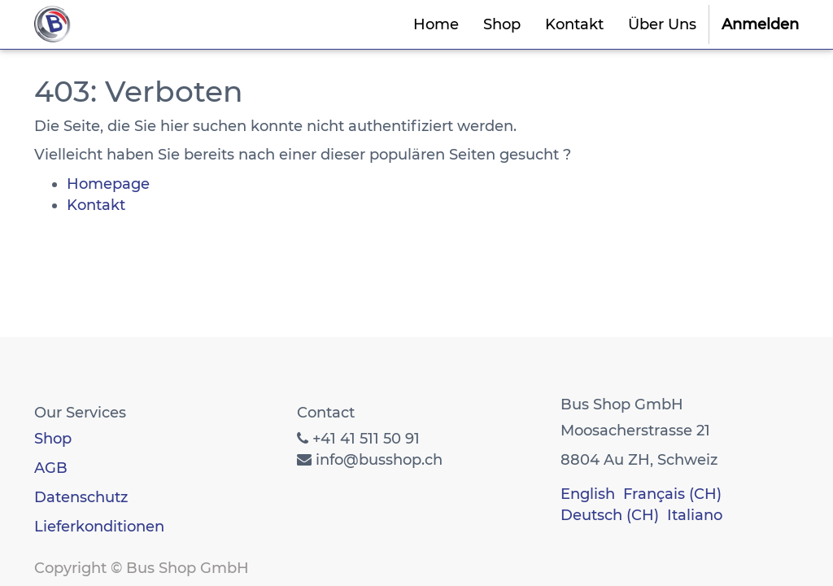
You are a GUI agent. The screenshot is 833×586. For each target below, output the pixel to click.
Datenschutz (81, 497)
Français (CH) (672, 494)
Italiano (694, 515)
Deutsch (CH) (609, 515)
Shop (53, 439)
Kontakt (96, 205)
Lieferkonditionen (99, 527)
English (587, 494)
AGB (51, 468)
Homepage (108, 184)
